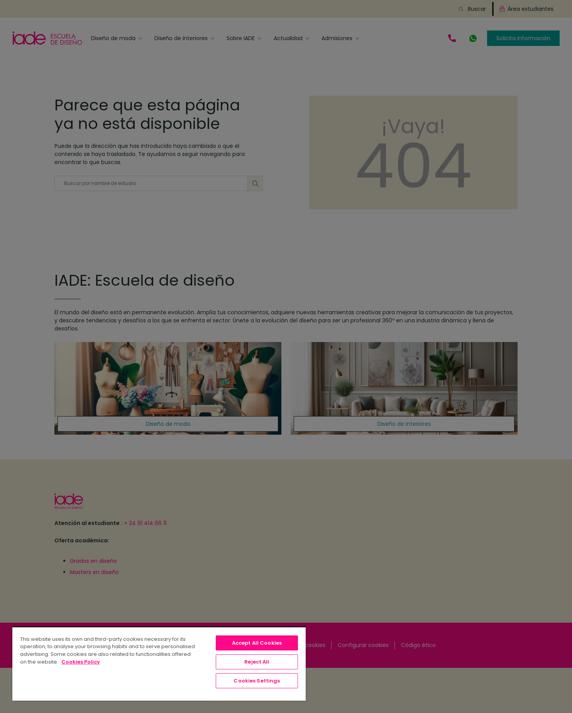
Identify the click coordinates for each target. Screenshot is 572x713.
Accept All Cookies (257, 643)
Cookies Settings (257, 680)
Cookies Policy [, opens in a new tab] (80, 662)
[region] (159, 664)
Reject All (256, 662)
